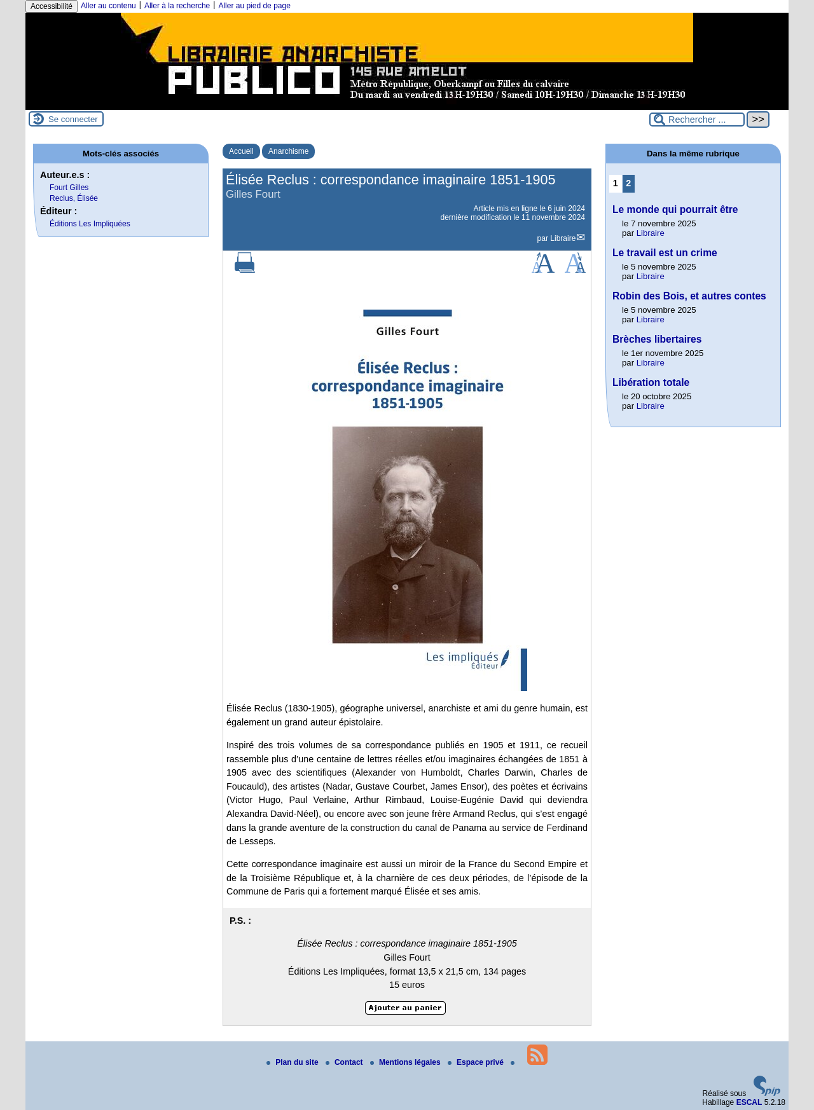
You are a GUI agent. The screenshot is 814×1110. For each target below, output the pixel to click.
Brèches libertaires (656, 339)
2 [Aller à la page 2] (628, 183)
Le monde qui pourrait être (675, 209)
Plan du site (293, 1062)
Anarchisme (288, 151)
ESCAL (749, 1102)
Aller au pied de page (254, 5)
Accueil (241, 151)
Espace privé (477, 1062)
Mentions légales (406, 1062)
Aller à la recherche (177, 5)
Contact (345, 1062)
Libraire (563, 238)
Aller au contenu (108, 5)
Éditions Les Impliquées (90, 223)
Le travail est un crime (664, 252)
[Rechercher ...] (697, 120)
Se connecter (73, 119)
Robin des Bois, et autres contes (689, 296)
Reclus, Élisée (74, 198)
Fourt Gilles (69, 187)
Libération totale (650, 382)
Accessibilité (51, 6)
